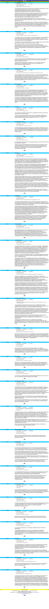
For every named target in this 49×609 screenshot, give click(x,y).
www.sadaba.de (24, 593)
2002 (30, 1)
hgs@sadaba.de (36, 592)
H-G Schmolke (32, 590)
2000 (19, 1)
